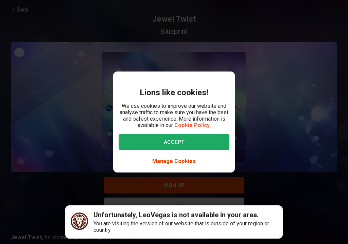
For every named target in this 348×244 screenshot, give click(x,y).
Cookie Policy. (192, 125)
